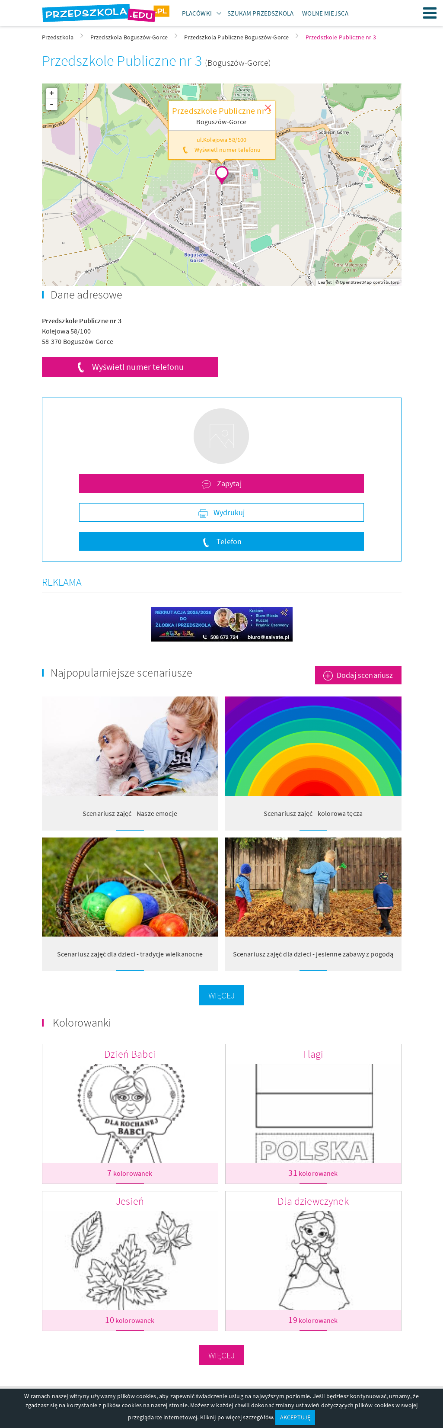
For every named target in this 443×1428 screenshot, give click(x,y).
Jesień (130, 1201)
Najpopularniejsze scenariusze (122, 672)
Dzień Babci (130, 1054)
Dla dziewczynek (312, 1201)
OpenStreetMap (356, 282)
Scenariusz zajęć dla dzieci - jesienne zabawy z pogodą (313, 954)
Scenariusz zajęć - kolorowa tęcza (313, 813)
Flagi (313, 1054)
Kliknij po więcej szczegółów (236, 1417)
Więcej (221, 995)
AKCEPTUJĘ (295, 1417)
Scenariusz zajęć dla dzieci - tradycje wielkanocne (130, 954)
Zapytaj (228, 483)
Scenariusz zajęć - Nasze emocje (130, 813)
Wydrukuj (228, 512)
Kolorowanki (82, 1022)
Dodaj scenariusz (365, 675)
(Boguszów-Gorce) (238, 62)
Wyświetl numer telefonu (138, 366)
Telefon (228, 541)
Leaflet (325, 282)
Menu (430, 13)
